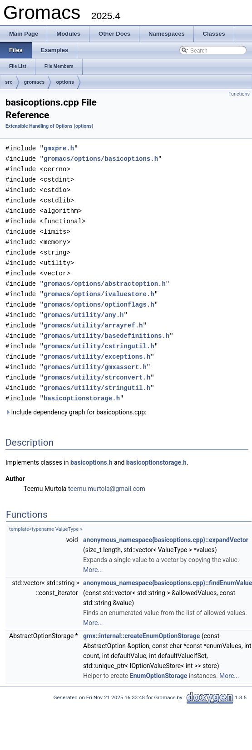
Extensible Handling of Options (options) (49, 126)
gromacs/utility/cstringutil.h (99, 337)
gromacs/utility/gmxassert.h (95, 357)
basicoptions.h (91, 451)
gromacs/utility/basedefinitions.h (106, 327)
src (9, 82)
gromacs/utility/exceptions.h (97, 347)
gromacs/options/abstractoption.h (105, 277)
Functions (239, 94)
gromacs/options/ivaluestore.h (99, 287)
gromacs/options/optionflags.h (99, 297)
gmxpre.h (59, 148)
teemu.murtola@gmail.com (106, 477)
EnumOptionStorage (158, 664)
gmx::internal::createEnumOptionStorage (141, 624)
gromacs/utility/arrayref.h (93, 317)
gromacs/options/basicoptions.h (101, 158)
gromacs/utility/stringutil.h (97, 377)
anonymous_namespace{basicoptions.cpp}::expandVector (165, 528)
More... (93, 558)
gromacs (34, 82)
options (65, 82)
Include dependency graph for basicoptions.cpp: (75, 400)
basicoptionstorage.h (82, 387)
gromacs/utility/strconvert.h (97, 367)
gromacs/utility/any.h (84, 307)
